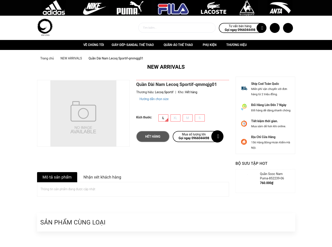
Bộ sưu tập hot (252, 163)
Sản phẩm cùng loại (73, 222)
